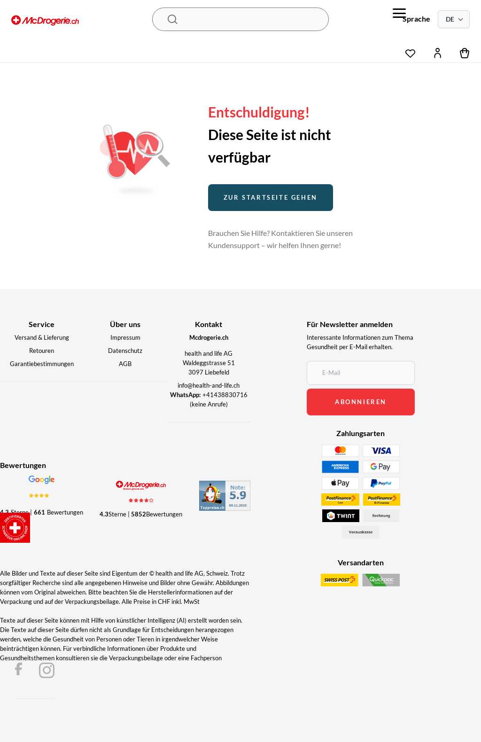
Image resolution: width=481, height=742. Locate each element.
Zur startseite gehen (271, 197)
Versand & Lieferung (42, 337)
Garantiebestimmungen (42, 363)
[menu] (399, 13)
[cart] (465, 53)
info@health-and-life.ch (209, 385)
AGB (125, 363)
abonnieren (361, 402)
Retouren (41, 350)
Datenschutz (125, 350)
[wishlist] (410, 50)
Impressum (125, 337)
